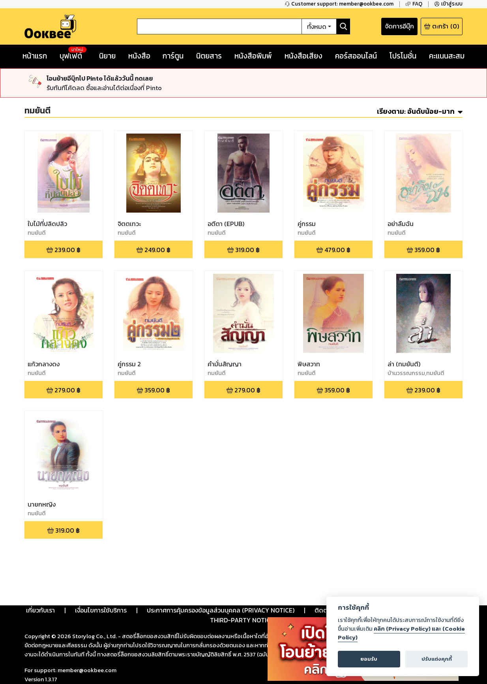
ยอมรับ (368, 659)
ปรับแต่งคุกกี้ (436, 659)
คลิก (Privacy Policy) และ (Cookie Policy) (401, 633)
